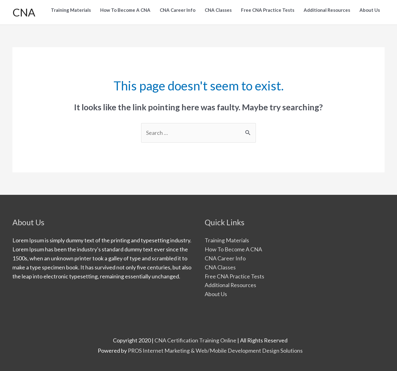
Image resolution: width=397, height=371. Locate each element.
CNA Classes (220, 267)
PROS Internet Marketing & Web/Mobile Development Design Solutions (215, 350)
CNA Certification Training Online (195, 340)
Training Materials (227, 240)
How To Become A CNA (233, 249)
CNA (23, 12)
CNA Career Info (225, 258)
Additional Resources (230, 285)
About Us (216, 294)
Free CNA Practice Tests (235, 276)
